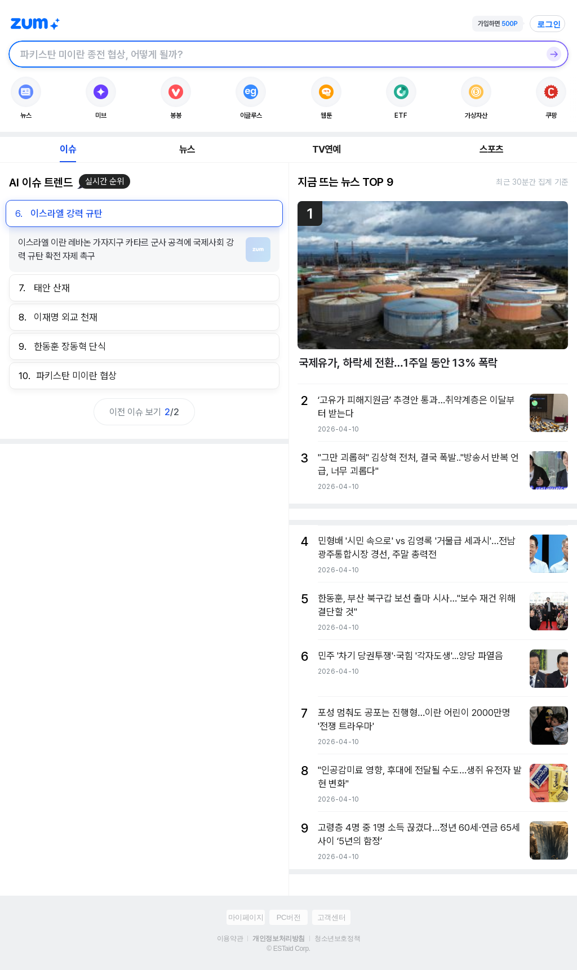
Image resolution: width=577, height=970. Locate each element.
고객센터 (331, 917)
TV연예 (326, 149)
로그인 (549, 24)
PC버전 (288, 917)
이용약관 (230, 938)
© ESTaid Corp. (288, 949)
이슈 (68, 149)
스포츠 (492, 149)
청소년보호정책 (337, 938)
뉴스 (187, 149)
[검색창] (273, 54)
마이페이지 (246, 917)
